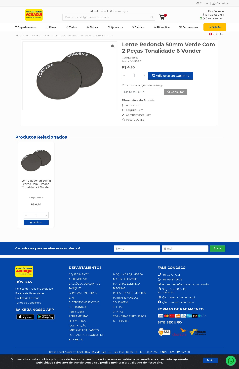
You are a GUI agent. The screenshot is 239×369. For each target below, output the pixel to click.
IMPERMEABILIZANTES (84, 330)
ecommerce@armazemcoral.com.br (183, 284)
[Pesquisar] (151, 17)
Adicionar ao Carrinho (171, 76)
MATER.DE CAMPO (125, 279)
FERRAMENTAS (78, 316)
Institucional (99, 11)
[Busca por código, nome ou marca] (105, 17)
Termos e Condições (28, 302)
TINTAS (118, 311)
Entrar (202, 3)
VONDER (135, 61)
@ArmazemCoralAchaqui (176, 302)
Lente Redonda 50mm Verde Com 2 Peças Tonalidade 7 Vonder (36, 184)
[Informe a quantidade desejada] (134, 75)
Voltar (216, 34)
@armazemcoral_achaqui (176, 297)
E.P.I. (72, 297)
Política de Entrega (27, 298)
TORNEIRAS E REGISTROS (129, 316)
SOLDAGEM (120, 302)
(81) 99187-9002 (212, 18)
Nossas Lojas (118, 11)
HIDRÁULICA (77, 320)
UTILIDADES (121, 320)
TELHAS (118, 307)
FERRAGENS (77, 311)
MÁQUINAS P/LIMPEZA (128, 274)
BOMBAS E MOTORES (83, 293)
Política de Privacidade (29, 293)
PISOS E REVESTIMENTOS (129, 293)
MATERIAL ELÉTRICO (126, 283)
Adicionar (36, 222)
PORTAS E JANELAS (125, 297)
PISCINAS (119, 288)
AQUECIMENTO (79, 274)
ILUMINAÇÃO (77, 325)
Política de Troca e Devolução (34, 288)
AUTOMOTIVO (78, 279)
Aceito (210, 360)
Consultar (175, 92)
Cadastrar (220, 3)
